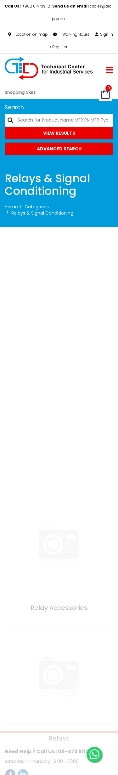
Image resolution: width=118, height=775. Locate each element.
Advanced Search (59, 149)
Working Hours (71, 34)
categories (37, 207)
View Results (59, 133)
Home (11, 207)
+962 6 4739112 (28, 6)
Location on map (28, 34)
